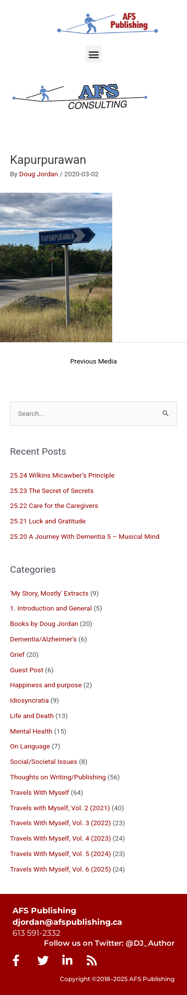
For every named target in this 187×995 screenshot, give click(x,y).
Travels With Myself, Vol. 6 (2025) (60, 869)
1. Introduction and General (51, 608)
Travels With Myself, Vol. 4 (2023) (60, 838)
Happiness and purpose (46, 685)
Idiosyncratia (29, 700)
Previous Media (93, 361)
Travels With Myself (39, 792)
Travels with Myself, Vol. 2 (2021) (60, 808)
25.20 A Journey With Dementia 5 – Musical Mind (85, 536)
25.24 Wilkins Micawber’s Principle (62, 475)
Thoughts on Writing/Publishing (58, 777)
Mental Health (31, 731)
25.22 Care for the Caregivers (55, 505)
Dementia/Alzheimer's (43, 639)
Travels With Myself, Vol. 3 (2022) (60, 823)
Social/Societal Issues (43, 761)
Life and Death (32, 716)
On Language (30, 746)
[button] (93, 54)
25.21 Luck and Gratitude (48, 521)
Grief (17, 654)
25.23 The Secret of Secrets (52, 491)
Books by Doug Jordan (44, 623)
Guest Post (26, 670)
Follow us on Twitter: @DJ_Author (109, 943)
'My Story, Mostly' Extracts (49, 593)
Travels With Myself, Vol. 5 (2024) (60, 854)
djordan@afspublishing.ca (67, 922)
